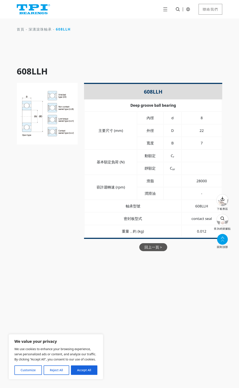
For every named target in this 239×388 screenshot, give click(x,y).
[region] (56, 356)
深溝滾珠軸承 (40, 29)
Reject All (56, 370)
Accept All (84, 370)
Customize (28, 370)
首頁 (21, 29)
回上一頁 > (153, 247)
